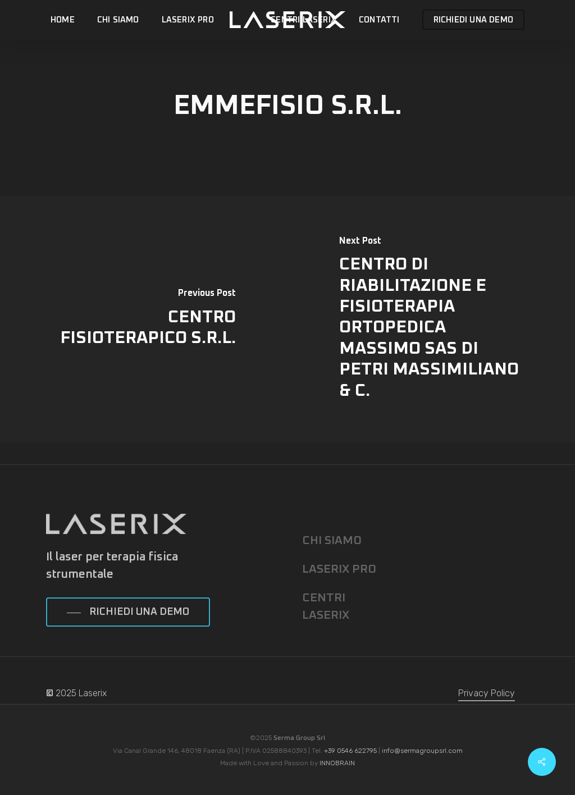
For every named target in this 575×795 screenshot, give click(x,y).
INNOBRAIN (337, 763)
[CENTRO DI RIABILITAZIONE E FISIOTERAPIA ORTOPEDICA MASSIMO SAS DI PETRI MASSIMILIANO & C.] (431, 319)
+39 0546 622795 (350, 751)
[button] (128, 625)
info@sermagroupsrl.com (422, 751)
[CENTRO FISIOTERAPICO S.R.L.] (144, 319)
